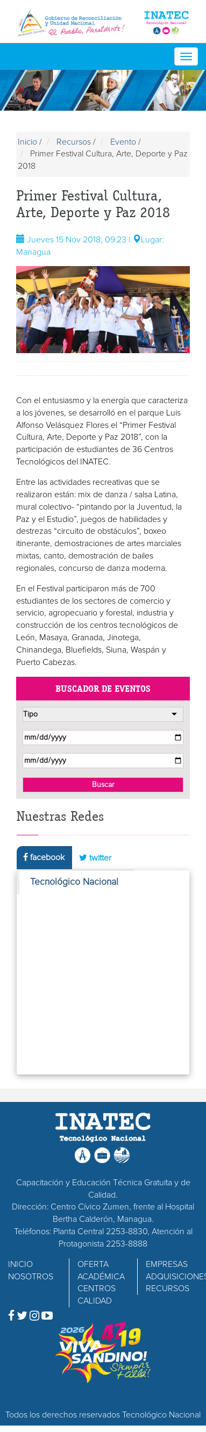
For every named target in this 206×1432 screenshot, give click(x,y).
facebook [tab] (44, 857)
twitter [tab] (95, 857)
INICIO (20, 1264)
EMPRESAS (167, 1264)
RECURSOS (167, 1288)
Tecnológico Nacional (74, 882)
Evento (123, 142)
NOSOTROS (30, 1276)
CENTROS (96, 1288)
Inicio (27, 142)
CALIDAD (94, 1301)
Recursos (73, 142)
